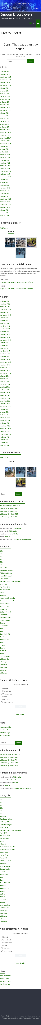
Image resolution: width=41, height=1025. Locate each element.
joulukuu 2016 (5, 141)
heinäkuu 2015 (5, 188)
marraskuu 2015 (5, 177)
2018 (1, 562)
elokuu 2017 (4, 119)
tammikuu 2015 (5, 205)
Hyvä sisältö (7, 699)
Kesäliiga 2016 (5, 587)
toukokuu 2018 (5, 102)
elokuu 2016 (4, 152)
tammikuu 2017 (5, 138)
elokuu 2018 (4, 94)
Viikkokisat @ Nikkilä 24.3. (9, 514)
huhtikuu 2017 (5, 130)
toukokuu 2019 (5, 71)
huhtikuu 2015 (5, 196)
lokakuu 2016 (4, 146)
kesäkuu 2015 (5, 191)
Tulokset (3, 648)
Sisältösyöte (4, 730)
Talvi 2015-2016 (5, 634)
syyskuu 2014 (4, 213)
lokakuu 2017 (4, 113)
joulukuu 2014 (5, 207)
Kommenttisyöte (5, 733)
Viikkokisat (3, 665)
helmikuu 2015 (5, 202)
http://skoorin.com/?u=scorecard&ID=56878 (16, 282)
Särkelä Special (5, 612)
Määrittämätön (5, 604)
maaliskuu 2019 (5, 77)
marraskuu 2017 (5, 110)
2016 (1, 556)
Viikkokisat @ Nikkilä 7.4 (8, 511)
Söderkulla (17, 528)
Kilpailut (3, 595)
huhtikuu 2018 (5, 105)
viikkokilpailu (4, 662)
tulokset (3, 651)
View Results (20, 714)
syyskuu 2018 (4, 91)
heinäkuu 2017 (5, 121)
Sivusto (2, 623)
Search (30, 61)
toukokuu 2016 (5, 160)
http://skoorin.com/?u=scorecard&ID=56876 (16, 288)
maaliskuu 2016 (5, 166)
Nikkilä (15, 534)
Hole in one (4, 579)
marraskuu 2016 (5, 144)
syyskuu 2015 (4, 182)
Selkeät (5, 688)
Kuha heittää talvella (7, 598)
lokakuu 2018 (4, 88)
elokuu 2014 (4, 216)
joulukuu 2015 (5, 174)
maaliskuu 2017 (5, 132)
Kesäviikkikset (5, 590)
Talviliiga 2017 (5, 640)
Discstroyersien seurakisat (22, 539)
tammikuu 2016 (5, 171)
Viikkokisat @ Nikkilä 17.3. (9, 517)
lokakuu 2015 (4, 180)
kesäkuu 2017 (5, 124)
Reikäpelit (3, 609)
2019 (1, 565)
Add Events (4, 228)
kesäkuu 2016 (5, 157)
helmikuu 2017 (5, 135)
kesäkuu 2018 (5, 99)
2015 (1, 551)
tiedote (2, 645)
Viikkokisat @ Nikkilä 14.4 (9, 508)
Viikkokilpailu (4, 659)
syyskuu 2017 (4, 116)
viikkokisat (3, 670)
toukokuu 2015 (5, 193)
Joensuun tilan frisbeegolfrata (10, 581)
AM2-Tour (3, 568)
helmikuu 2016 (5, 168)
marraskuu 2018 (5, 85)
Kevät (2, 593)
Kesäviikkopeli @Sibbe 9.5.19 (10, 506)
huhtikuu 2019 (5, 74)
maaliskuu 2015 (5, 199)
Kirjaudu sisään (5, 727)
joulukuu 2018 (5, 83)
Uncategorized (5, 656)
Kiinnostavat (7, 694)
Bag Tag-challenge (6, 570)
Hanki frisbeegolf (6, 576)
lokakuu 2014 (4, 210)
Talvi (1, 629)
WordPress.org (5, 735)
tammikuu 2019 (5, 80)
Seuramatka (4, 615)
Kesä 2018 (3, 584)
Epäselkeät (7, 691)
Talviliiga (3, 637)
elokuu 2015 (4, 185)
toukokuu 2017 (5, 127)
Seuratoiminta (5, 620)
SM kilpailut (4, 626)
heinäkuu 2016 (5, 155)
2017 (1, 559)
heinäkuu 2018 (5, 96)
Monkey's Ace (4, 606)
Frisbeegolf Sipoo (6, 573)
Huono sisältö (8, 702)
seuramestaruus (5, 617)
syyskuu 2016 (4, 149)
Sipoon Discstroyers (17, 14)
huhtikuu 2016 (5, 163)
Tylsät (5, 697)
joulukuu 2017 (5, 108)
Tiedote (3, 642)
